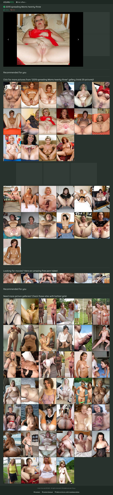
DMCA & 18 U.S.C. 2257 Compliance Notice (67, 492)
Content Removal (47, 492)
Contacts (37, 492)
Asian (8, 2)
